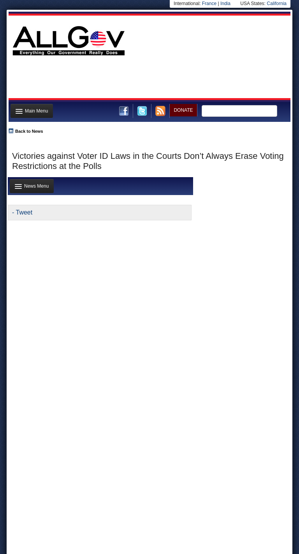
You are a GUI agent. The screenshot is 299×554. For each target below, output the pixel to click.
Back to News (29, 131)
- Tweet (22, 212)
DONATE (183, 110)
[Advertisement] (148, 79)
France (209, 3)
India (225, 3)
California (277, 3)
